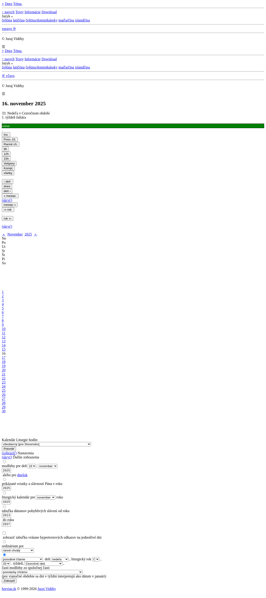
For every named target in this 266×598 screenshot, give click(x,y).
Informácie (32, 12)
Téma (17, 4)
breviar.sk (9, 592)
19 (3, 366)
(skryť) (7, 200)
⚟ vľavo (8, 76)
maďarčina (66, 20)
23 (3, 382)
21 (3, 374)
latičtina (19, 20)
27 (3, 399)
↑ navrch (8, 12)
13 (3, 341)
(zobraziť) (9, 453)
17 (3, 358)
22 (3, 378)
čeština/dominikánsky (42, 20)
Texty (19, 12)
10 (3, 329)
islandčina (82, 20)
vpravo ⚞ (9, 29)
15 (3, 349)
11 (3, 333)
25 (3, 390)
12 (3, 337)
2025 (28, 234)
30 (3, 411)
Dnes (8, 4)
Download (49, 12)
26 (3, 395)
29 (3, 407)
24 (3, 386)
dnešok (22, 476)
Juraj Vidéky (46, 592)
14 (3, 345)
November (15, 234)
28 (3, 403)
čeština (7, 20)
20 (3, 370)
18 (3, 362)
